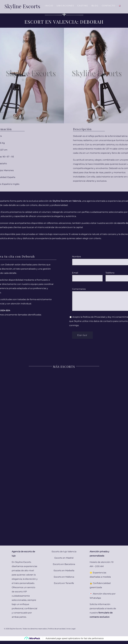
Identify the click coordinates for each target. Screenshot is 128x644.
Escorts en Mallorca (64, 577)
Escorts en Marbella (64, 570)
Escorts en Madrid (63, 558)
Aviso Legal (70, 629)
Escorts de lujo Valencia (64, 551)
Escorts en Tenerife (64, 583)
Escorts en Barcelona (64, 564)
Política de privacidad (56, 629)
